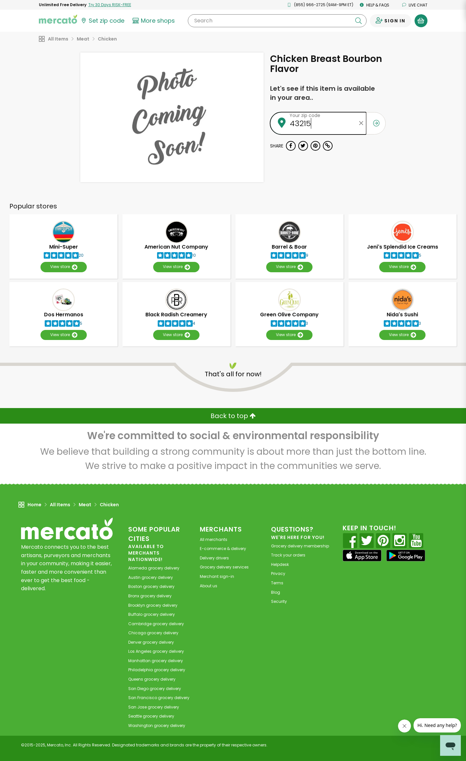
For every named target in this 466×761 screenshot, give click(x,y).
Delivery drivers (214, 558)
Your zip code (305, 115)
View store (63, 267)
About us (208, 586)
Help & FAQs (374, 5)
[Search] (277, 20)
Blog (275, 592)
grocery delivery (153, 568)
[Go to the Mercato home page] (58, 19)
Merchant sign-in (217, 576)
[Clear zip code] (361, 123)
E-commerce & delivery (223, 548)
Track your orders (288, 555)
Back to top (233, 415)
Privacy (278, 573)
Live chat (414, 5)
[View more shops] (154, 21)
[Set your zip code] (102, 21)
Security (279, 601)
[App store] (362, 555)
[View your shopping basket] (421, 20)
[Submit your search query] (358, 20)
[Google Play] (405, 555)
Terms (277, 583)
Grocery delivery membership (300, 546)
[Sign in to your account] (390, 20)
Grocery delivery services (224, 567)
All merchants (213, 539)
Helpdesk (280, 564)
